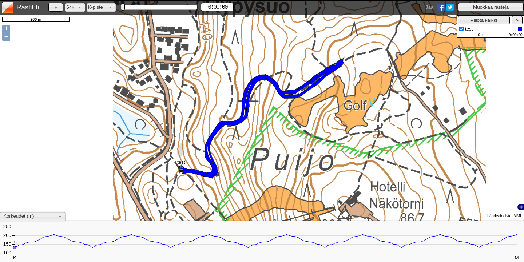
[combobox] (75, 7)
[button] (491, 7)
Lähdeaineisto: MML (504, 216)
